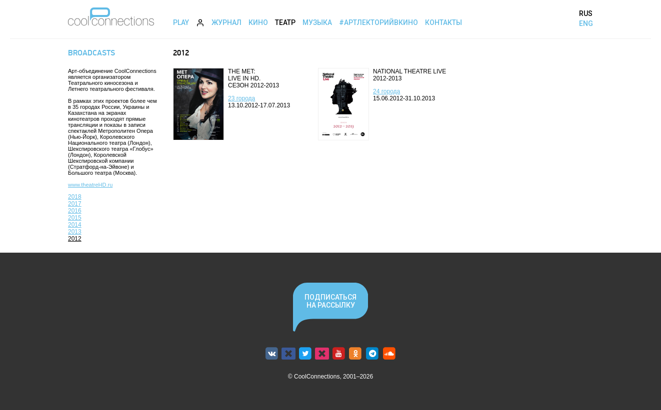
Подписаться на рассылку (330, 301)
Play (181, 22)
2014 (75, 224)
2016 (75, 210)
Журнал (227, 22)
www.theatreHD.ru (90, 185)
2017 (75, 203)
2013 (75, 231)
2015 (75, 217)
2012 (75, 238)
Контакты (443, 22)
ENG (586, 23)
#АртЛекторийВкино (378, 22)
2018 (75, 196)
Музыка (317, 22)
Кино (258, 22)
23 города (241, 98)
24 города (386, 91)
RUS (585, 13)
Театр (285, 22)
